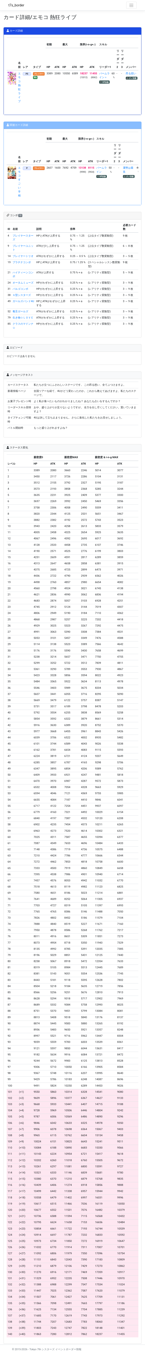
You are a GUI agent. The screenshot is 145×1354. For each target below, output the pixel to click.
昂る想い (131, 73)
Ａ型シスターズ (22, 295)
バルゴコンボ (20, 288)
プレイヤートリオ (23, 256)
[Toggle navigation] (131, 5)
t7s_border (16, 5)
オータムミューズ (23, 282)
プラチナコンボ (22, 262)
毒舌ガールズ (20, 311)
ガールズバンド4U (23, 301)
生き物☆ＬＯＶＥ (23, 317)
